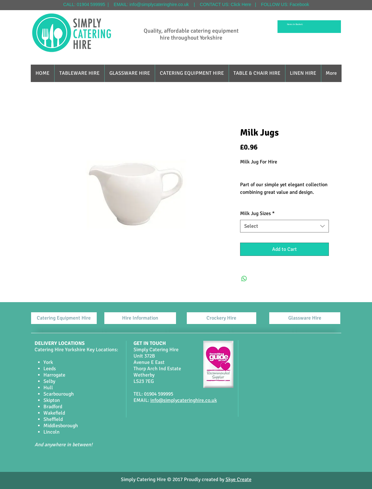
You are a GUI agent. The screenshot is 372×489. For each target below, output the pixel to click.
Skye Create (238, 479)
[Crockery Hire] (221, 318)
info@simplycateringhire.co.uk (159, 4)
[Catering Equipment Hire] (64, 318)
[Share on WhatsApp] (244, 279)
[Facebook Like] (179, 460)
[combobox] (284, 226)
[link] (296, 24)
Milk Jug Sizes (257, 213)
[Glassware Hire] (304, 318)
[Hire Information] (140, 318)
